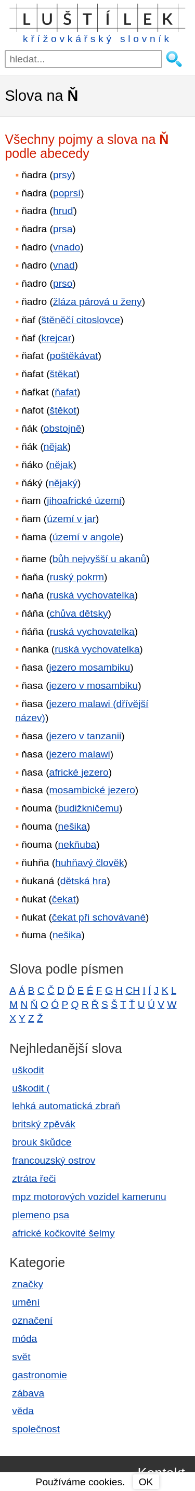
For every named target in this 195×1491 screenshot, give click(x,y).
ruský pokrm (77, 576)
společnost (36, 1428)
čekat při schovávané (99, 917)
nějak (56, 446)
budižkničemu (88, 808)
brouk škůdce (41, 1142)
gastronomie (39, 1374)
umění (26, 1302)
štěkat (63, 373)
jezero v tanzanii (85, 735)
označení (32, 1320)
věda (23, 1410)
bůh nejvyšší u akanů (99, 558)
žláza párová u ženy (97, 301)
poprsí (67, 193)
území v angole (86, 536)
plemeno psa (40, 1214)
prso (62, 283)
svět (21, 1356)
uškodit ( (31, 1088)
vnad (64, 265)
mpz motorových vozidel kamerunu (89, 1196)
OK (146, 1481)
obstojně (63, 428)
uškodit (28, 1069)
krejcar (57, 337)
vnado (66, 247)
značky (27, 1284)
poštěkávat (74, 355)
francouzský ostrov (53, 1160)
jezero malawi (79, 754)
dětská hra (83, 880)
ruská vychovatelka (92, 595)
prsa (62, 228)
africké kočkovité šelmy (63, 1233)
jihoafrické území (84, 500)
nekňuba (77, 844)
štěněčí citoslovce (81, 319)
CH (132, 990)
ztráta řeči (34, 1178)
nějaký (62, 482)
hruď (63, 210)
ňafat (66, 392)
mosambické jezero (92, 789)
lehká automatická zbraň (66, 1105)
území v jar (71, 518)
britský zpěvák (43, 1124)
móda (24, 1338)
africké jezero (79, 772)
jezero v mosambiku (93, 685)
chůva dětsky (79, 613)
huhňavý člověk (89, 862)
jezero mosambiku (90, 667)
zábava (28, 1393)
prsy (62, 174)
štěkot (63, 410)
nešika (72, 826)
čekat (64, 899)
